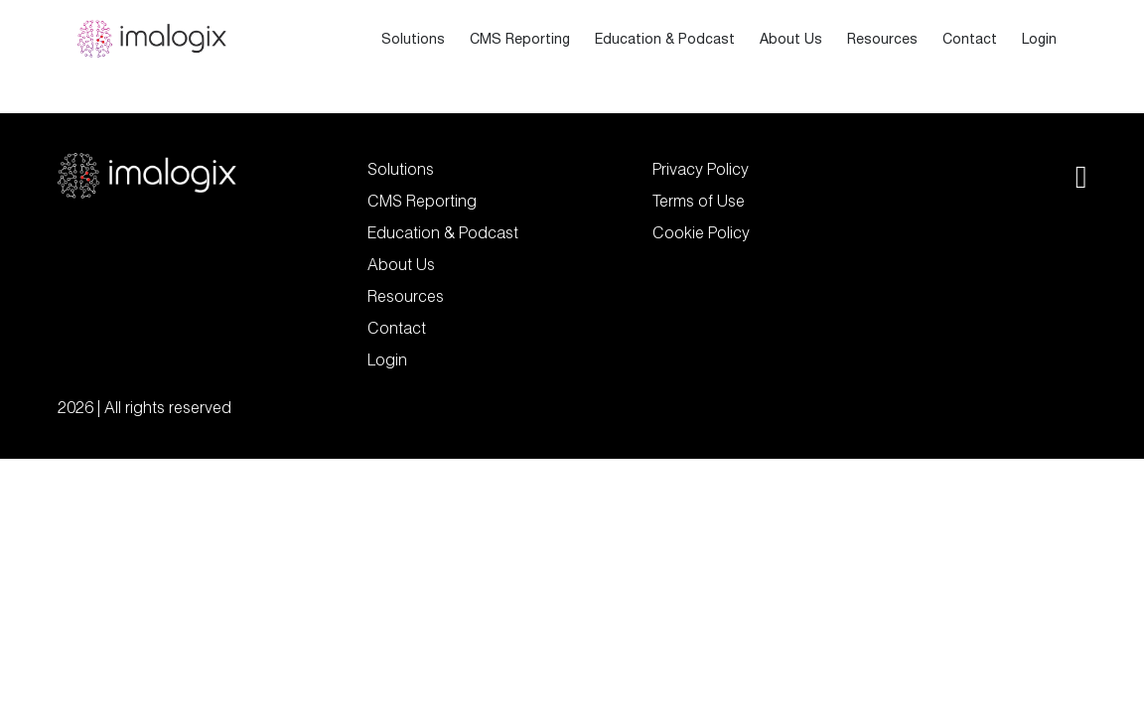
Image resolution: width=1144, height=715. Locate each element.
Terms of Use (698, 201)
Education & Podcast (665, 39)
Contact (969, 39)
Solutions (413, 39)
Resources (882, 39)
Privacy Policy (700, 169)
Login (1039, 39)
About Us (791, 39)
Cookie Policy (701, 232)
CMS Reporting (520, 39)
